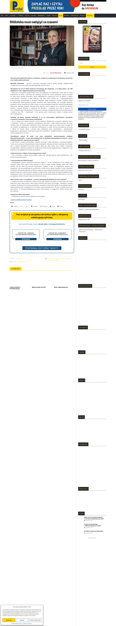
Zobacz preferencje (35, 620)
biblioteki (53, 258)
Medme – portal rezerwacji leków (89, 209)
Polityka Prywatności (16, 590)
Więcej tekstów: (92, 538)
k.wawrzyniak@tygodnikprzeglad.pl (21, 200)
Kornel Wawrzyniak (55, 73)
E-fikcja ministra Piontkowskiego (15, 288)
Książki (48, 15)
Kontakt (82, 15)
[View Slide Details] (66, 6)
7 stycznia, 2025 (69, 73)
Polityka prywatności (27, 623)
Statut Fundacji (14, 596)
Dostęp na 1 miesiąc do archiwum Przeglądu (26, 233)
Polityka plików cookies (16, 623)
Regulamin (13, 598)
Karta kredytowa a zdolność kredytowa (88, 160)
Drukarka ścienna (84, 129)
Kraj (2, 15)
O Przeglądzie (74, 15)
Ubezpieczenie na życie (84, 219)
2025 (21, 258)
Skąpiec (80, 180)
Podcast (54, 15)
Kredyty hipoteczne (85, 150)
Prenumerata (41, 15)
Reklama (66, 15)
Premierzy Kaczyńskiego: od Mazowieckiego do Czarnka (92, 525)
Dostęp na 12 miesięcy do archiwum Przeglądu (57, 233)
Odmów (22, 620)
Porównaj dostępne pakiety (42, 248)
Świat (6, 15)
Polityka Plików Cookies (17, 593)
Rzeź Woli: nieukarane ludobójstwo (93, 531)
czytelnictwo (61, 258)
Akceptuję (8, 620)
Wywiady (21, 15)
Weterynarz (81, 189)
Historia (33, 15)
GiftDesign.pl (81, 199)
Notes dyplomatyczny (61, 287)
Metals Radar (83, 140)
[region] (66, 6)
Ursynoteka (49, 260)
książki (68, 258)
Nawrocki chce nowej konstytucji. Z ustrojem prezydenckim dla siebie (94, 518)
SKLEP (60, 15)
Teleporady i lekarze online (85, 170)
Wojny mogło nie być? (39, 287)
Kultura (27, 15)
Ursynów (56, 260)
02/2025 (18, 258)
